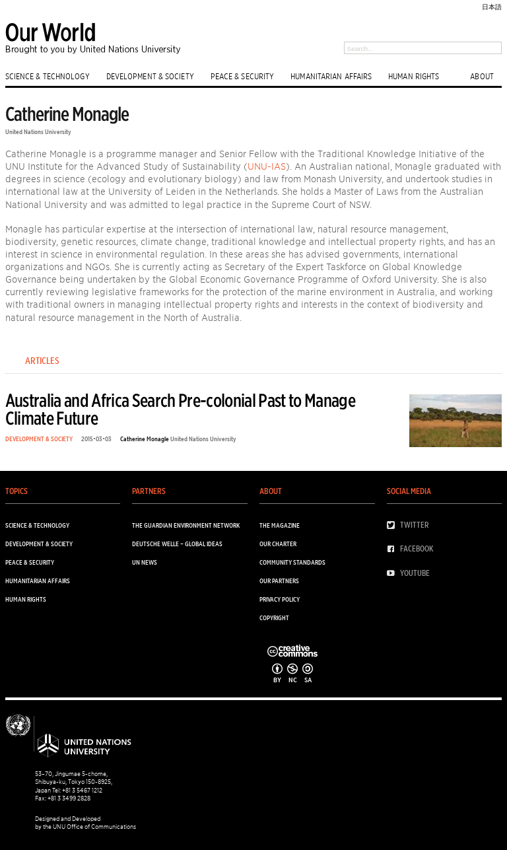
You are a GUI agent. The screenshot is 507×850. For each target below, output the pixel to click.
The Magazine (279, 525)
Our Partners (279, 580)
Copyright (274, 617)
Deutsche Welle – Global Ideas (177, 544)
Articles (42, 360)
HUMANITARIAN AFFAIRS (331, 76)
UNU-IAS (267, 166)
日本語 (492, 7)
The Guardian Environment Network (186, 525)
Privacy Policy (279, 599)
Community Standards (292, 562)
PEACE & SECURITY (243, 76)
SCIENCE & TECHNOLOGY (47, 76)
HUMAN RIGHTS (413, 76)
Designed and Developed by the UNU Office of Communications (85, 822)
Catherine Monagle (144, 439)
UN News (144, 562)
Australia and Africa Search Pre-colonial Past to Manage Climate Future (180, 409)
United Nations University (38, 131)
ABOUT (482, 76)
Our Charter (277, 544)
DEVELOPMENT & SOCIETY (150, 76)
